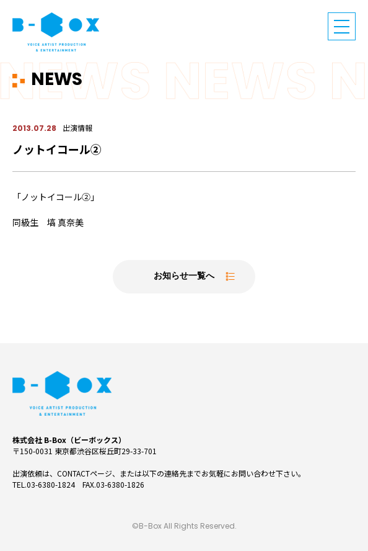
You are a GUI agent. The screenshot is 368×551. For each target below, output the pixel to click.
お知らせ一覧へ (184, 276)
